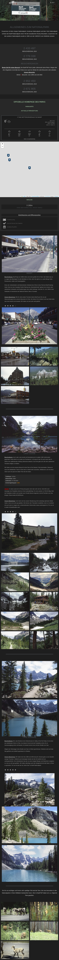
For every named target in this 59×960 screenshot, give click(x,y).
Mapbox (57, 196)
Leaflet (23, 196)
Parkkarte (29, 106)
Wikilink (29, 199)
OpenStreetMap (35, 196)
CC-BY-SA (47, 196)
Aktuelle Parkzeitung (29, 110)
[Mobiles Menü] (52, 2)
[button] (29, 167)
